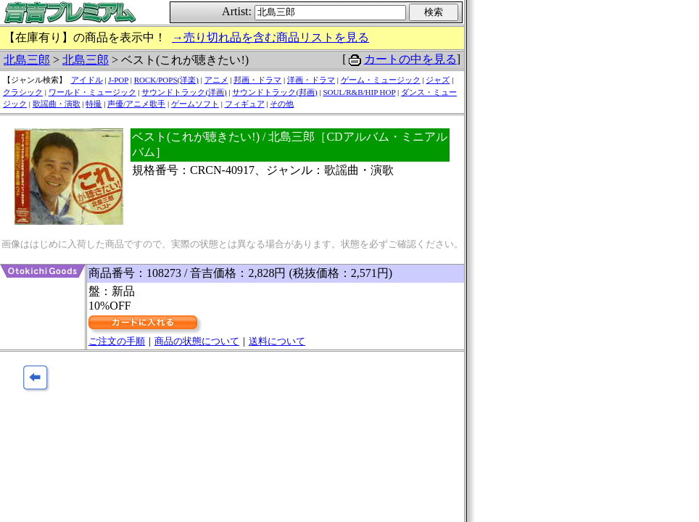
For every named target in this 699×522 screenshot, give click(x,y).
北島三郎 (27, 60)
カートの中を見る (410, 59)
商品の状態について (196, 341)
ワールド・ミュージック (92, 92)
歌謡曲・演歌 (56, 103)
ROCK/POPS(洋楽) (166, 79)
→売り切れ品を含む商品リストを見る (270, 37)
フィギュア (245, 103)
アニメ (216, 79)
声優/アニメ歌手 (136, 103)
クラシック (23, 92)
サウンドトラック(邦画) (274, 92)
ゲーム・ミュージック (381, 79)
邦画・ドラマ (257, 79)
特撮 (94, 103)
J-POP (118, 79)
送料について (277, 341)
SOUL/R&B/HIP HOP (359, 92)
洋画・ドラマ (311, 79)
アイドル (87, 79)
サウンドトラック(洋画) (183, 92)
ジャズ (438, 79)
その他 (282, 103)
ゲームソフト (195, 103)
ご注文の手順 (116, 341)
